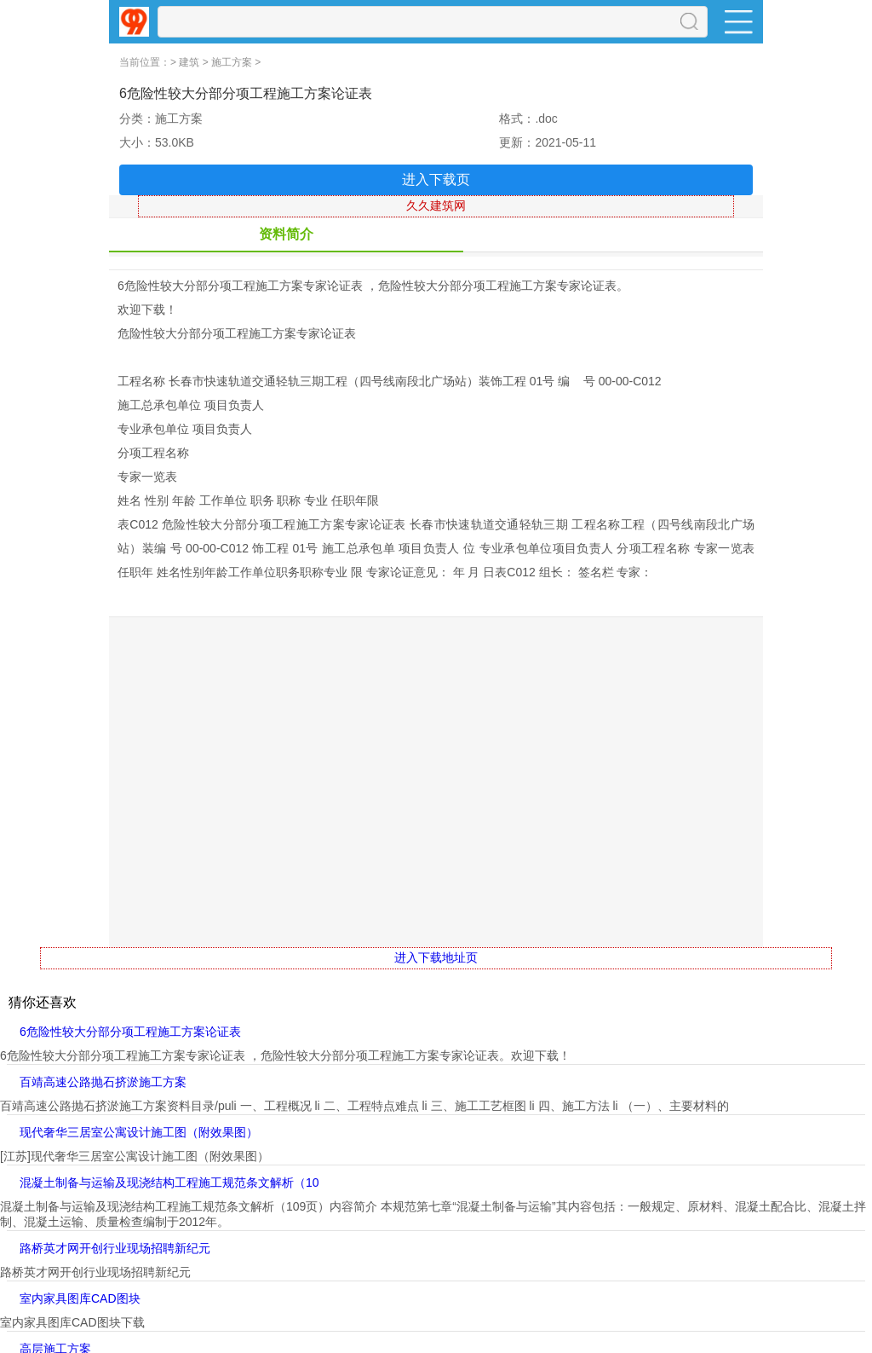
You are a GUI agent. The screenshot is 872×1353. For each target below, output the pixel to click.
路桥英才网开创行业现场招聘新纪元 (115, 1248)
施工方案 (231, 62)
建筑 (189, 62)
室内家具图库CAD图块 (80, 1298)
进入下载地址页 (436, 957)
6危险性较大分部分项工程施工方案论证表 (130, 1031)
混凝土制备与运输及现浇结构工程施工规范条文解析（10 (169, 1182)
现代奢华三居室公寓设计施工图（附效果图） (139, 1132)
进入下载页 (436, 179)
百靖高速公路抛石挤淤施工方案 (103, 1082)
